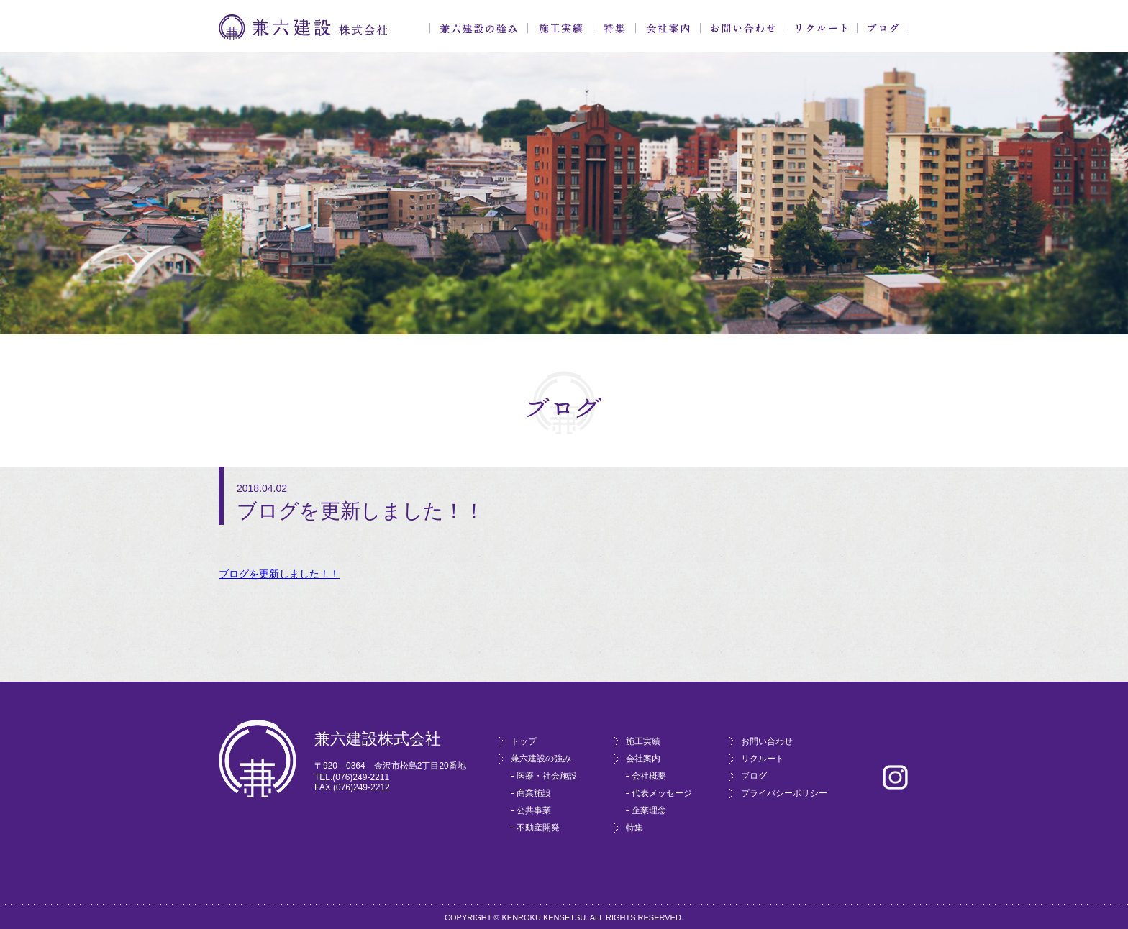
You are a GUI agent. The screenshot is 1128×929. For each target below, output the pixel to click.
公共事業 (534, 810)
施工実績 (560, 28)
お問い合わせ (743, 28)
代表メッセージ (662, 793)
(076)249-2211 (360, 777)
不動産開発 (538, 828)
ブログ (883, 28)
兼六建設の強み (478, 28)
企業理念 (649, 810)
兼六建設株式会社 (303, 27)
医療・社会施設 (547, 776)
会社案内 (668, 28)
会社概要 (649, 776)
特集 (614, 28)
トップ (524, 741)
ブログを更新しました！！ (279, 574)
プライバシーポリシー (784, 793)
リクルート (821, 28)
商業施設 (534, 793)
